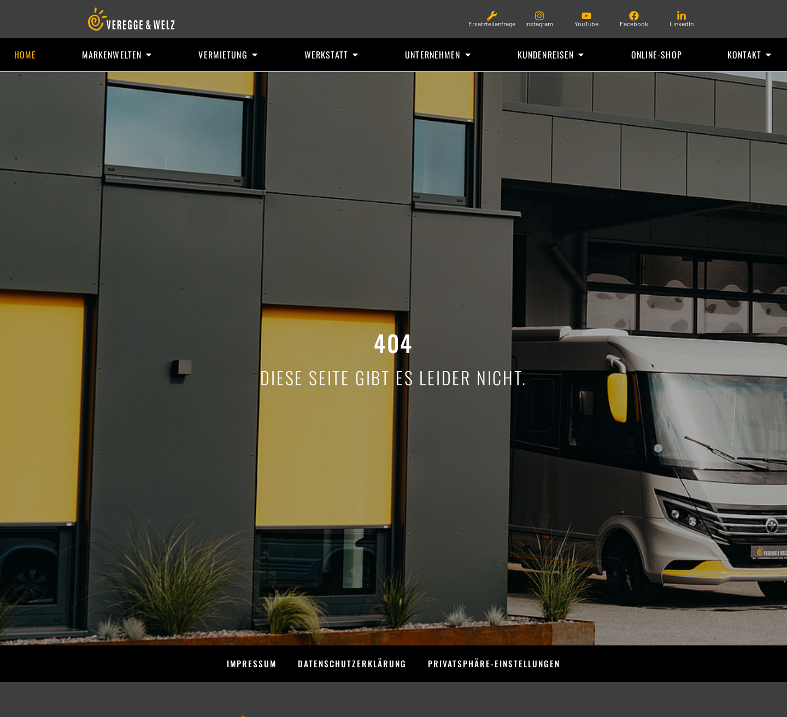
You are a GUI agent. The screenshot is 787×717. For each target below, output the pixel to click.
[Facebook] (634, 16)
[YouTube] (586, 16)
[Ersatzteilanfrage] (492, 16)
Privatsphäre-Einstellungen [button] (496, 665)
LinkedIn (681, 23)
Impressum (248, 665)
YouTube (586, 23)
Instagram (539, 23)
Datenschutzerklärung (351, 665)
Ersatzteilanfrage (491, 23)
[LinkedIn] (681, 16)
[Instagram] (539, 16)
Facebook (634, 23)
